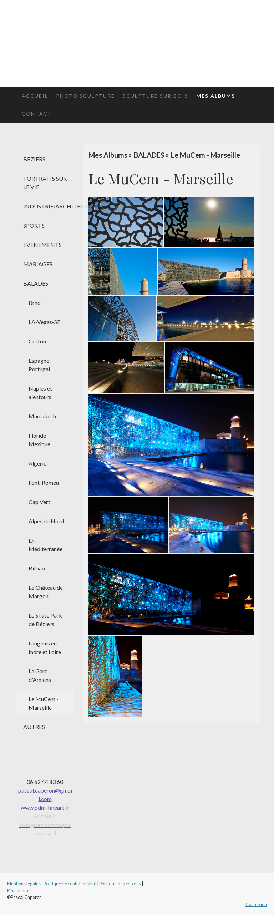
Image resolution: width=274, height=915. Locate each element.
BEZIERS (34, 159)
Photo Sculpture (85, 96)
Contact (37, 114)
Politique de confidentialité (70, 883)
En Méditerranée (45, 544)
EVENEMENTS (42, 244)
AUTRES (34, 726)
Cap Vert (39, 501)
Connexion (256, 904)
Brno (35, 302)
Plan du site (18, 890)
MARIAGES (37, 264)
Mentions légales (24, 883)
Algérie (37, 463)
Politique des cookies (120, 883)
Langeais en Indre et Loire (45, 647)
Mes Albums (215, 96)
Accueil (35, 96)
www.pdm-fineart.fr (45, 807)
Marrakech (42, 416)
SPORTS (34, 225)
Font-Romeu (44, 482)
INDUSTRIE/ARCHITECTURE (48, 206)
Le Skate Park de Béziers (45, 619)
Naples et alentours (40, 392)
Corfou (37, 341)
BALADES (35, 283)
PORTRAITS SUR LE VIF (45, 182)
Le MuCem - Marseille (44, 703)
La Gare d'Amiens (40, 675)
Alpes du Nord (46, 521)
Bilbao (37, 568)
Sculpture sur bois (155, 96)
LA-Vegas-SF (44, 321)
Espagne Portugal (39, 364)
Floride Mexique (39, 439)
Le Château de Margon (46, 591)
